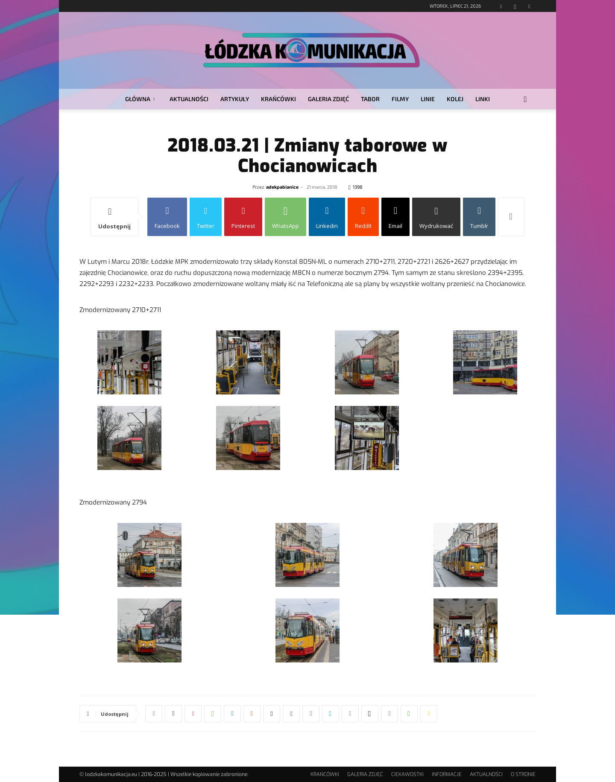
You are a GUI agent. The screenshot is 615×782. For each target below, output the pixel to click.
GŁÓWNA (140, 98)
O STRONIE (523, 774)
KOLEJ (455, 98)
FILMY (400, 98)
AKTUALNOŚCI (189, 98)
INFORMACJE (447, 774)
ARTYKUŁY (234, 98)
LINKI (482, 98)
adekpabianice (282, 187)
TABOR (370, 98)
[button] (525, 100)
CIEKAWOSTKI (407, 774)
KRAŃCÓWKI (278, 98)
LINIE (428, 98)
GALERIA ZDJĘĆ (328, 98)
